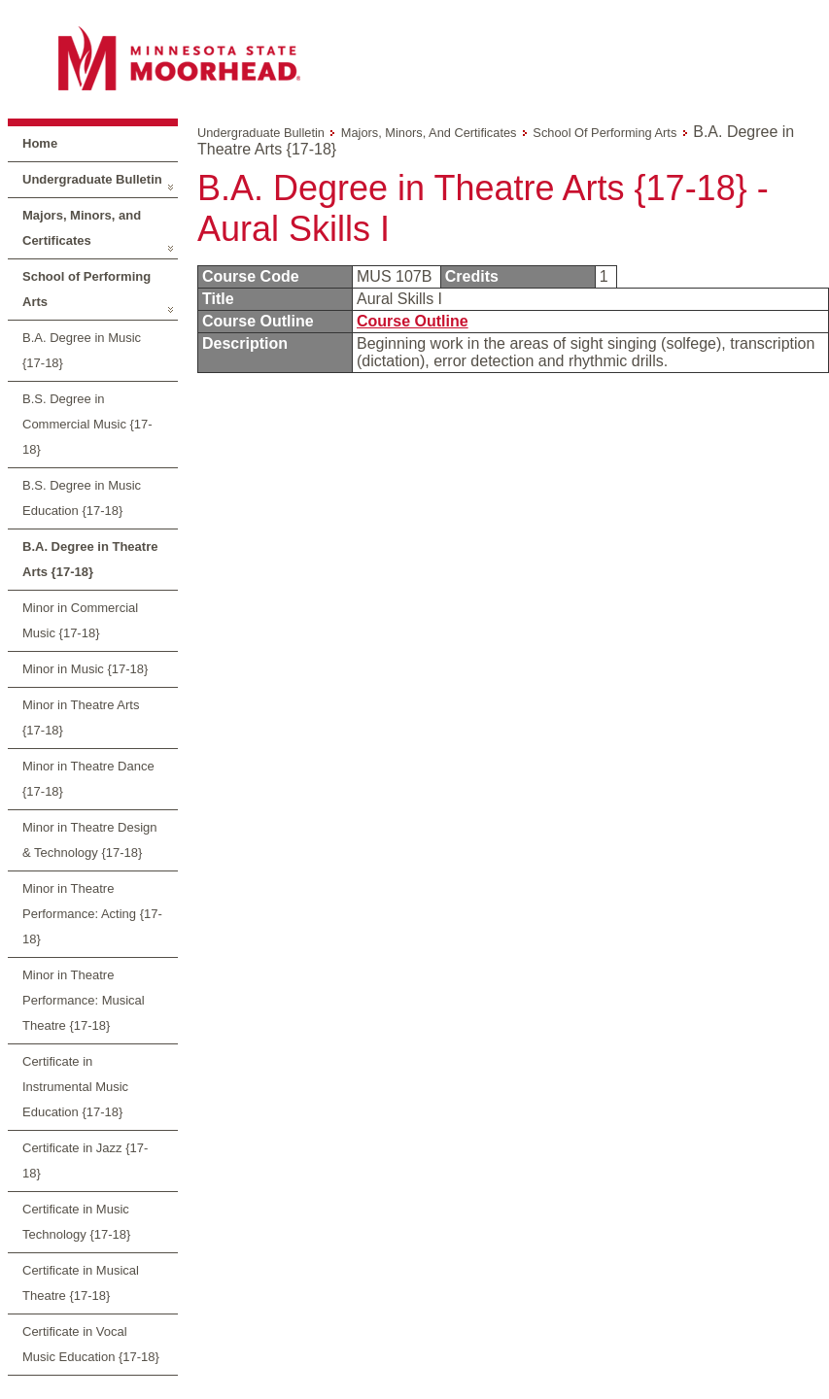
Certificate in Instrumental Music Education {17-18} (75, 1086)
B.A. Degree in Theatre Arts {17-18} (89, 559)
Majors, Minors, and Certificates (81, 228)
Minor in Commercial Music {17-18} (80, 620)
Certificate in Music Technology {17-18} (76, 1222)
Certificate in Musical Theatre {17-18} (80, 1283)
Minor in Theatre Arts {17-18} (80, 717)
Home (39, 143)
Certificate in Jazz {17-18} (85, 1160)
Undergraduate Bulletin (92, 179)
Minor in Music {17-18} (85, 669)
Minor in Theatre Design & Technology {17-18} (89, 840)
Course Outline (412, 321)
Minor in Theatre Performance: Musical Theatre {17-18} (83, 1000)
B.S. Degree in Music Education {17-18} (81, 498)
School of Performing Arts (86, 289)
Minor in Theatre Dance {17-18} (88, 779)
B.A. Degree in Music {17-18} (81, 350)
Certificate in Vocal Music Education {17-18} (90, 1344)
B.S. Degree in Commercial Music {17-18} (87, 424)
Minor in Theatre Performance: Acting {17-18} (92, 913)
